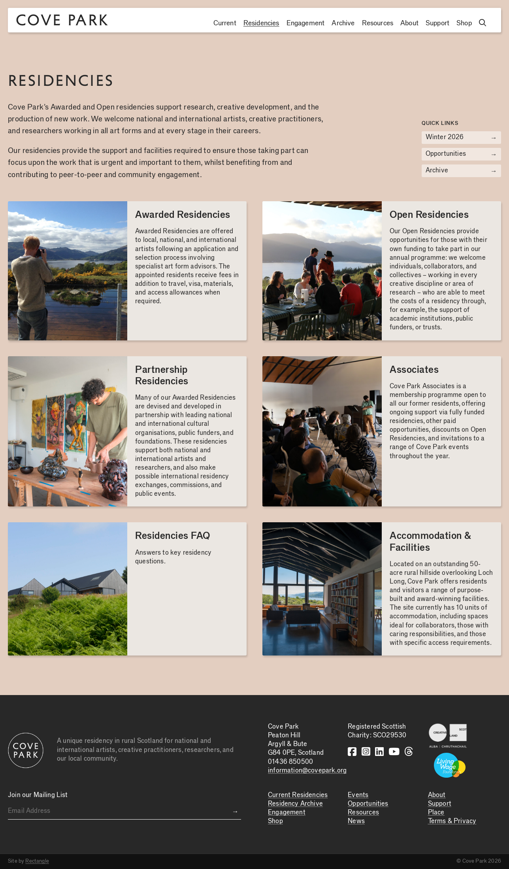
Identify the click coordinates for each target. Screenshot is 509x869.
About (409, 23)
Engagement (306, 23)
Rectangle (37, 861)
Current (224, 23)
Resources (378, 23)
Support (437, 23)
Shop (464, 23)
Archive (343, 23)
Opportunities (461, 154)
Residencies (261, 23)
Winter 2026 (461, 137)
